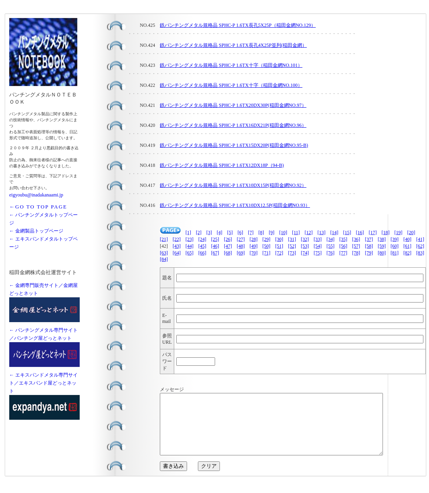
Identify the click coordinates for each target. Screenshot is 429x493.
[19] (399, 232)
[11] (296, 232)
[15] (347, 232)
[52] (292, 246)
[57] (356, 246)
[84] (164, 259)
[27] (241, 239)
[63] (164, 253)
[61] (407, 246)
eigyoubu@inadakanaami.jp (36, 195)
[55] (330, 246)
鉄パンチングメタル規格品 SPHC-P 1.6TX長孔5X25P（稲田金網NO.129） (238, 25)
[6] (240, 232)
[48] (241, 246)
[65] (189, 253)
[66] (202, 253)
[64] (177, 253)
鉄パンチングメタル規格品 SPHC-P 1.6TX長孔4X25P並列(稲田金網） (233, 45)
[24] (202, 239)
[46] (215, 246)
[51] (279, 246)
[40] (407, 239)
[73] (292, 253)
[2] (198, 232)
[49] (254, 246)
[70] (254, 253)
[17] (373, 232)
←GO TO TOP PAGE (38, 207)
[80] (382, 253)
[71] (266, 253)
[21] (164, 239)
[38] (382, 239)
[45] (202, 246)
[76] (330, 253)
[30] (279, 239)
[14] (334, 232)
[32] (305, 239)
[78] (356, 253)
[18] (386, 232)
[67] (215, 253)
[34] (330, 239)
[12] (309, 232)
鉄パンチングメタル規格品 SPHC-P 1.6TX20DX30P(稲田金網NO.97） (233, 105)
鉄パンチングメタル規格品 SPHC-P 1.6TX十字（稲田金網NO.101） (231, 65)
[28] (254, 239)
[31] (292, 239)
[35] (343, 239)
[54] (318, 246)
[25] (215, 239)
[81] (395, 253)
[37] (369, 239)
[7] (251, 232)
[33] (318, 239)
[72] (279, 253)
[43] (177, 246)
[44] (189, 246)
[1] (188, 232)
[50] (266, 246)
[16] (360, 232)
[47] (228, 246)
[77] (343, 253)
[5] (230, 232)
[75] (318, 253)
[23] (189, 239)
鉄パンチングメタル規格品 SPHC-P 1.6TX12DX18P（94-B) (222, 165)
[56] (343, 246)
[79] (369, 253)
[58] (369, 246)
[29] (266, 239)
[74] (305, 253)
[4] (219, 232)
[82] (407, 253)
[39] (395, 239)
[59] (382, 246)
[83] (420, 253)
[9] (271, 232)
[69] (241, 253)
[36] (356, 239)
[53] (305, 246)
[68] (228, 253)
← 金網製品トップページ (36, 231)
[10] (283, 232)
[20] (411, 232)
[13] (322, 232)
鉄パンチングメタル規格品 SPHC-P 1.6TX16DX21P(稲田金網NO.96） (233, 125)
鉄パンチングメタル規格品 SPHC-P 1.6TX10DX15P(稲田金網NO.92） (233, 185)
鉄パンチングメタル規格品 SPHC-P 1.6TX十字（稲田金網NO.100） (231, 85)
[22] (177, 239)
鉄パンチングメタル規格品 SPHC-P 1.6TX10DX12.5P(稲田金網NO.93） (235, 205)
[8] (261, 232)
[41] (420, 239)
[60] (395, 246)
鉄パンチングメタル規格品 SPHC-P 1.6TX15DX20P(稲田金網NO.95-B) (234, 145)
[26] (228, 239)
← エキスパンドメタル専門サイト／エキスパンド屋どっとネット (43, 383)
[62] (420, 246)
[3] (209, 232)
